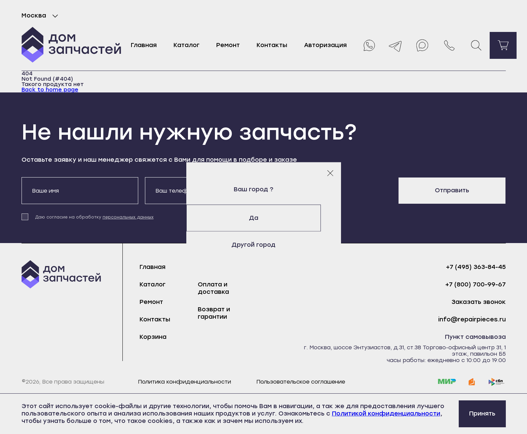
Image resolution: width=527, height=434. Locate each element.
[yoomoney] (472, 382)
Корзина (153, 337)
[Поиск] (476, 45)
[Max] (422, 45)
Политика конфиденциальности (184, 382)
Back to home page (50, 89)
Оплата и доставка (213, 288)
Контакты (272, 45)
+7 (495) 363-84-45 (476, 267)
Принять (482, 413)
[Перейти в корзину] (503, 45)
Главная (144, 45)
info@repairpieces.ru (472, 319)
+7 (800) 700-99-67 (475, 284)
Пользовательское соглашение (300, 382)
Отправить (452, 190)
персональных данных (128, 217)
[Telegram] (395, 45)
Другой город (263, 244)
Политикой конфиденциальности (386, 413)
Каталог (186, 45)
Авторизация (325, 45)
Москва (41, 16)
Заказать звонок (479, 302)
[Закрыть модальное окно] (330, 173)
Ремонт (228, 45)
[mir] (447, 382)
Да (263, 218)
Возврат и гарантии (214, 313)
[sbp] (497, 382)
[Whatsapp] (368, 45)
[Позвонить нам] (449, 45)
